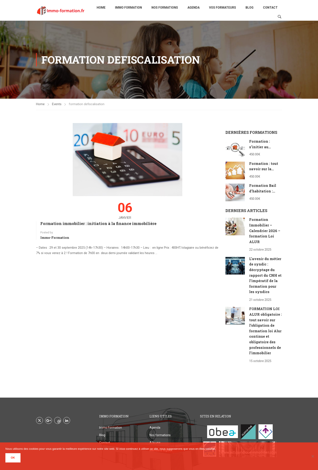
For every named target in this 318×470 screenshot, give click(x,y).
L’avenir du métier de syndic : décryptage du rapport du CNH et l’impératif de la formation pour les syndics (265, 275)
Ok (13, 457)
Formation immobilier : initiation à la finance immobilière (98, 223)
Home (101, 7)
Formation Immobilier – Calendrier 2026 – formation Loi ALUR (264, 230)
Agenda (193, 7)
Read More (43, 259)
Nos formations (164, 7)
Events (56, 104)
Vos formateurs (222, 7)
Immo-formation (54, 237)
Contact (270, 7)
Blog (249, 7)
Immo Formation (128, 7)
